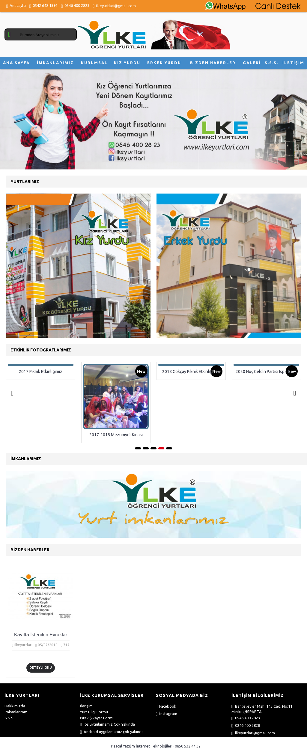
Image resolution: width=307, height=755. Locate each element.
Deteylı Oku (40, 667)
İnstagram (166, 714)
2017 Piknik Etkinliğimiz (41, 371)
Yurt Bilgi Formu (94, 712)
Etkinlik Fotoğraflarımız (40, 350)
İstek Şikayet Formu (97, 718)
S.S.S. (9, 718)
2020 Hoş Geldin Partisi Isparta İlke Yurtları (268, 371)
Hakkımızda (14, 706)
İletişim (86, 706)
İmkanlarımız (15, 712)
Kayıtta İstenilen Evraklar (40, 634)
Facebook (166, 706)
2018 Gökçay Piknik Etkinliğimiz (191, 371)
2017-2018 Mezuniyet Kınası (116, 434)
